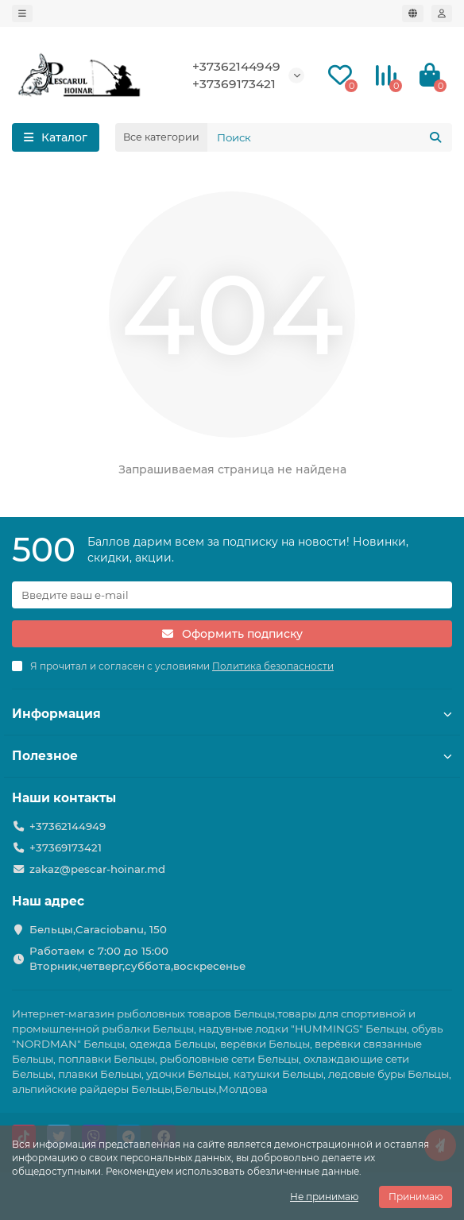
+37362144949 (236, 66)
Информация (232, 713)
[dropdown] (22, 13)
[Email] (232, 594)
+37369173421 (234, 83)
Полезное (232, 755)
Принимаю (416, 1197)
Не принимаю (324, 1197)
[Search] (329, 137)
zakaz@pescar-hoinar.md (97, 869)
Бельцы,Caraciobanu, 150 (98, 929)
